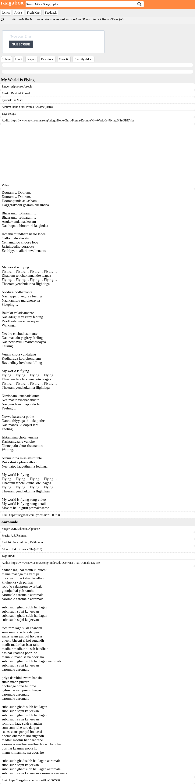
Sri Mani (17, 100)
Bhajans (32, 59)
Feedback (50, 12)
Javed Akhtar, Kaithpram (27, 542)
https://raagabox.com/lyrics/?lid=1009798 (34, 515)
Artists (18, 12)
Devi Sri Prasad (20, 93)
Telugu (6, 59)
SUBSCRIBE (21, 44)
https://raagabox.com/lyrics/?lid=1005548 (34, 780)
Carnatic (64, 59)
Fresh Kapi (34, 12)
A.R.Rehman (19, 528)
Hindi (18, 59)
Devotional (47, 59)
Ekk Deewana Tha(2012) (27, 549)
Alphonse (34, 528)
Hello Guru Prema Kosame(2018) (32, 106)
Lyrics (6, 12)
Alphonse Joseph (21, 86)
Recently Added (83, 59)
